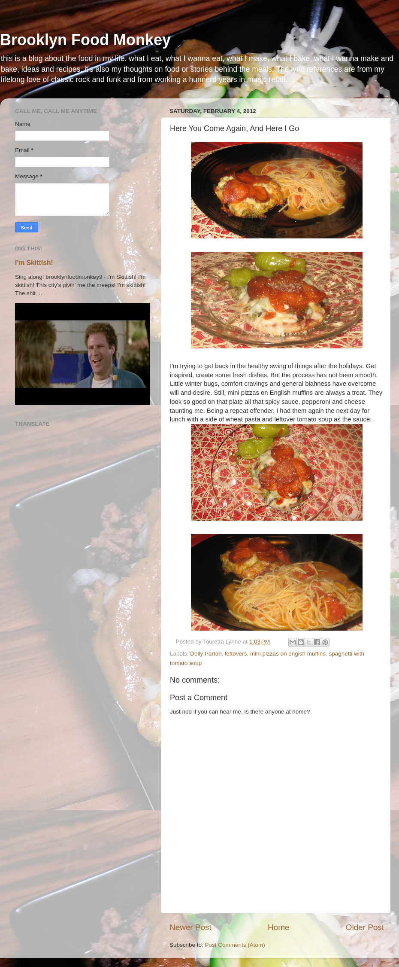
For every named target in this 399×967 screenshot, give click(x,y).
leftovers (236, 653)
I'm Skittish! (34, 262)
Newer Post (190, 927)
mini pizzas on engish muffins (288, 653)
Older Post (365, 927)
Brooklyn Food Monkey (85, 40)
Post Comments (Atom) (235, 945)
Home (278, 927)
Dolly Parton (206, 653)
